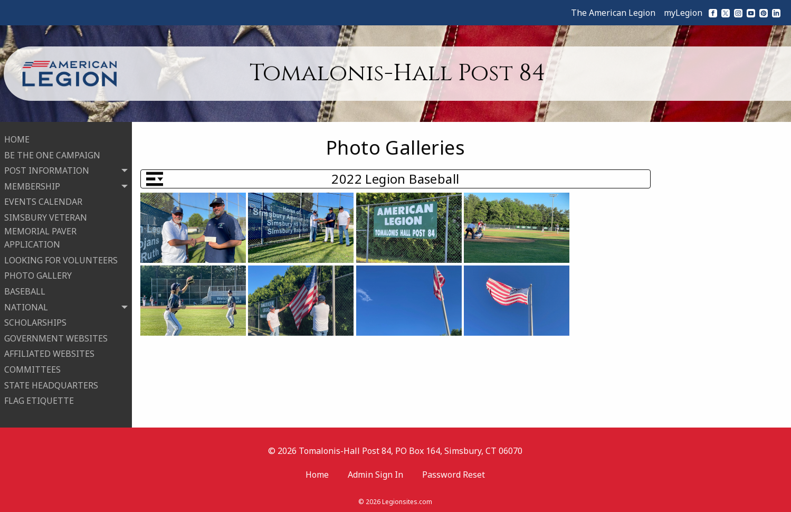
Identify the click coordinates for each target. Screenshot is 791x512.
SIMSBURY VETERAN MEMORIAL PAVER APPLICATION (45, 229)
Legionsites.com (407, 498)
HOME (17, 138)
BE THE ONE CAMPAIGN (52, 153)
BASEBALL (24, 290)
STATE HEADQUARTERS (51, 383)
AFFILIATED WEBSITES (49, 352)
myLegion (683, 12)
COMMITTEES (32, 368)
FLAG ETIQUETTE (39, 399)
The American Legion (613, 12)
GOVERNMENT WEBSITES (56, 337)
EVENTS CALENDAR (43, 200)
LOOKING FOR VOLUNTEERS (61, 258)
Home (317, 471)
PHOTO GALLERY (38, 274)
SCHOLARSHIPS (35, 321)
